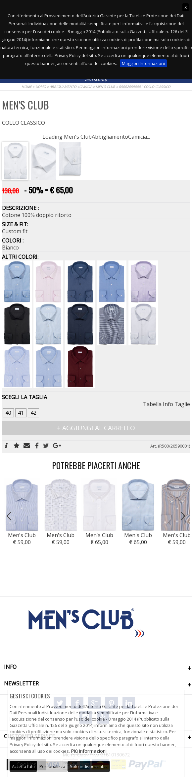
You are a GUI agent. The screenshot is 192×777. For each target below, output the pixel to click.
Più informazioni (89, 750)
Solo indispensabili (89, 766)
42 (33, 412)
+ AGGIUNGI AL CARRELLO (96, 427)
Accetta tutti (23, 766)
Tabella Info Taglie (166, 404)
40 (8, 412)
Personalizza (52, 766)
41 (21, 412)
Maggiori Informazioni (143, 63)
